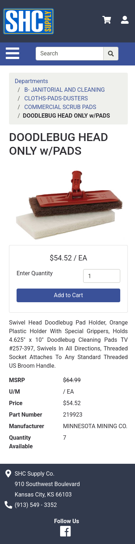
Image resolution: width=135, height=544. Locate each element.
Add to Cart (68, 295)
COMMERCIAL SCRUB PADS (60, 107)
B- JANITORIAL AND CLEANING (64, 89)
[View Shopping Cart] (106, 21)
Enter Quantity (35, 273)
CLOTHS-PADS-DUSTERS (56, 98)
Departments (31, 81)
